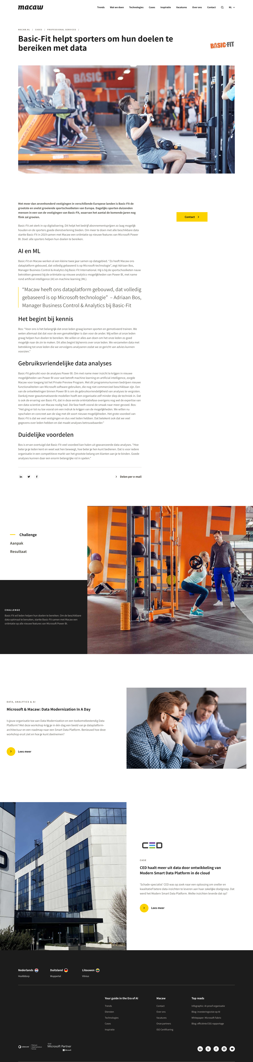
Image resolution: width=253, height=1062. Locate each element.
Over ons (197, 7)
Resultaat (18, 551)
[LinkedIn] (200, 1049)
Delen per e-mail (131, 477)
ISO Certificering (164, 1029)
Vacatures (181, 7)
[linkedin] (21, 476)
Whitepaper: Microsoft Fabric (206, 1017)
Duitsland (56, 970)
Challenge (28, 534)
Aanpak (16, 543)
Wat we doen (117, 7)
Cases (152, 7)
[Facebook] (216, 1049)
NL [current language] (232, 7)
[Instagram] (224, 1049)
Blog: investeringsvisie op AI (206, 1011)
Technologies (136, 7)
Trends (101, 7)
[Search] (222, 7)
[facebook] (37, 476)
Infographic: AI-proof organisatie (208, 1006)
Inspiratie (165, 7)
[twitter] (29, 476)
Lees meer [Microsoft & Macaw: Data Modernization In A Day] (24, 752)
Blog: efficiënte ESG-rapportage (208, 1023)
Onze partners (163, 1023)
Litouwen (88, 970)
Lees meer (157, 908)
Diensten (109, 1011)
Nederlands (25, 970)
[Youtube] (232, 1049)
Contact (211, 7)
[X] (208, 1049)
